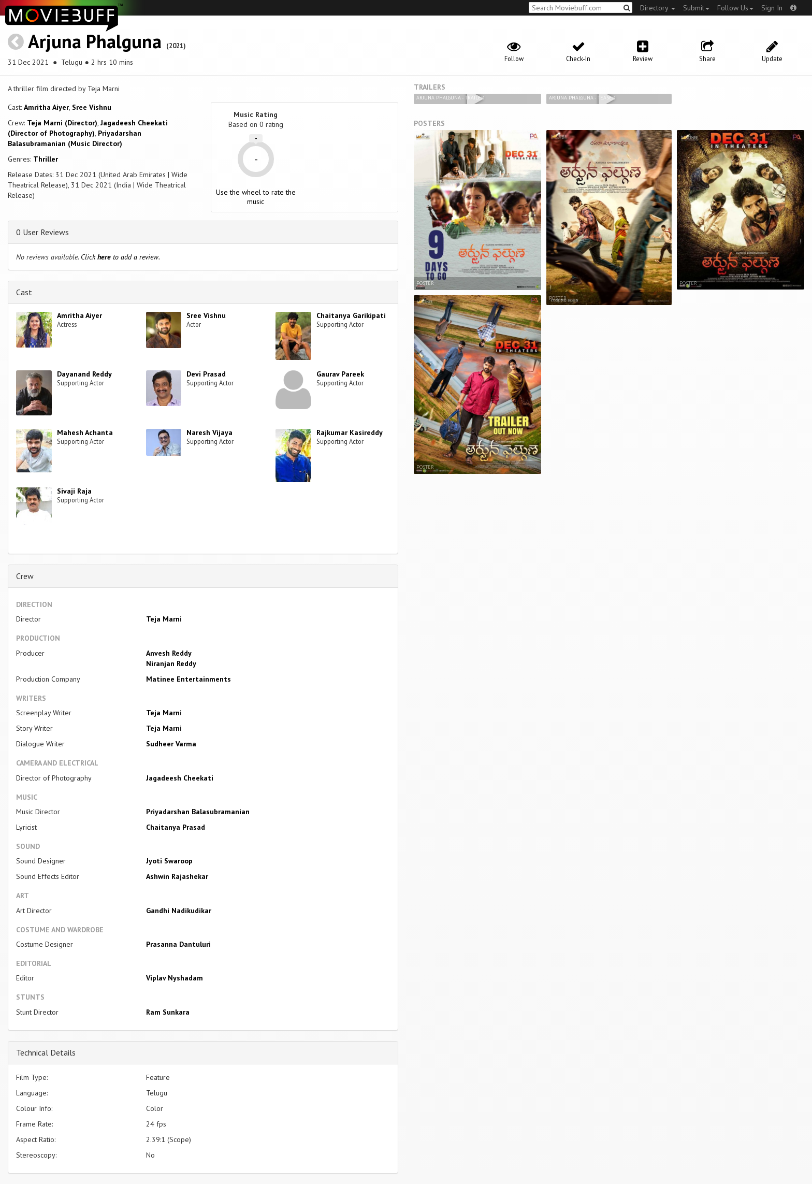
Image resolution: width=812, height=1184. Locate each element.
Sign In (771, 7)
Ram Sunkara (168, 1012)
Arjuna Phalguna (95, 41)
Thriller (45, 159)
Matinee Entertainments (188, 679)
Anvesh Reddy (169, 653)
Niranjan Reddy (171, 663)
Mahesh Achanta (85, 432)
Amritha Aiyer (46, 107)
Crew (25, 576)
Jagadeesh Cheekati (179, 778)
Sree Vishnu (91, 107)
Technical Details (46, 1052)
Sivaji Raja (74, 491)
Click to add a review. (120, 257)
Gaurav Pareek (340, 374)
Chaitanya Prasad (175, 827)
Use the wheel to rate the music (256, 196)
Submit (696, 7)
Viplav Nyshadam (174, 978)
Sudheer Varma (171, 743)
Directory (657, 7)
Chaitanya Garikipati (351, 315)
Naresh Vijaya (209, 432)
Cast (24, 292)
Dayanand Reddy (84, 374)
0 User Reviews (42, 232)
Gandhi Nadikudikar (178, 910)
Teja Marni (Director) (62, 122)
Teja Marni (164, 619)
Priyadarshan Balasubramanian (198, 811)
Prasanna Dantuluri (178, 944)
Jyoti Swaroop (169, 860)
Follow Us (735, 7)
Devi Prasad (206, 374)
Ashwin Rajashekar (177, 876)
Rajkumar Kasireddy (349, 432)
